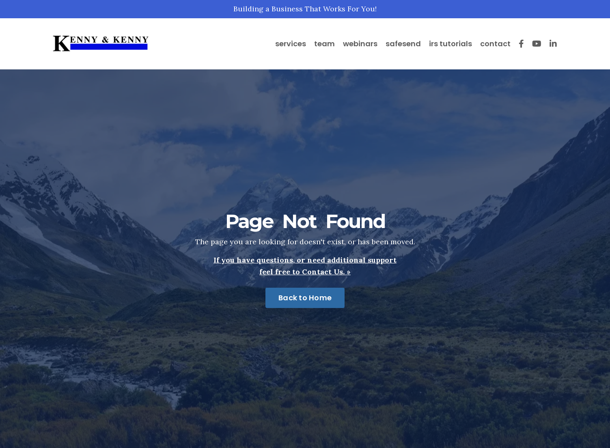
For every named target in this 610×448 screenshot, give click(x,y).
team (324, 44)
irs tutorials (450, 44)
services (290, 44)
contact (495, 44)
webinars (360, 44)
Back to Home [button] (305, 298)
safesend (403, 44)
